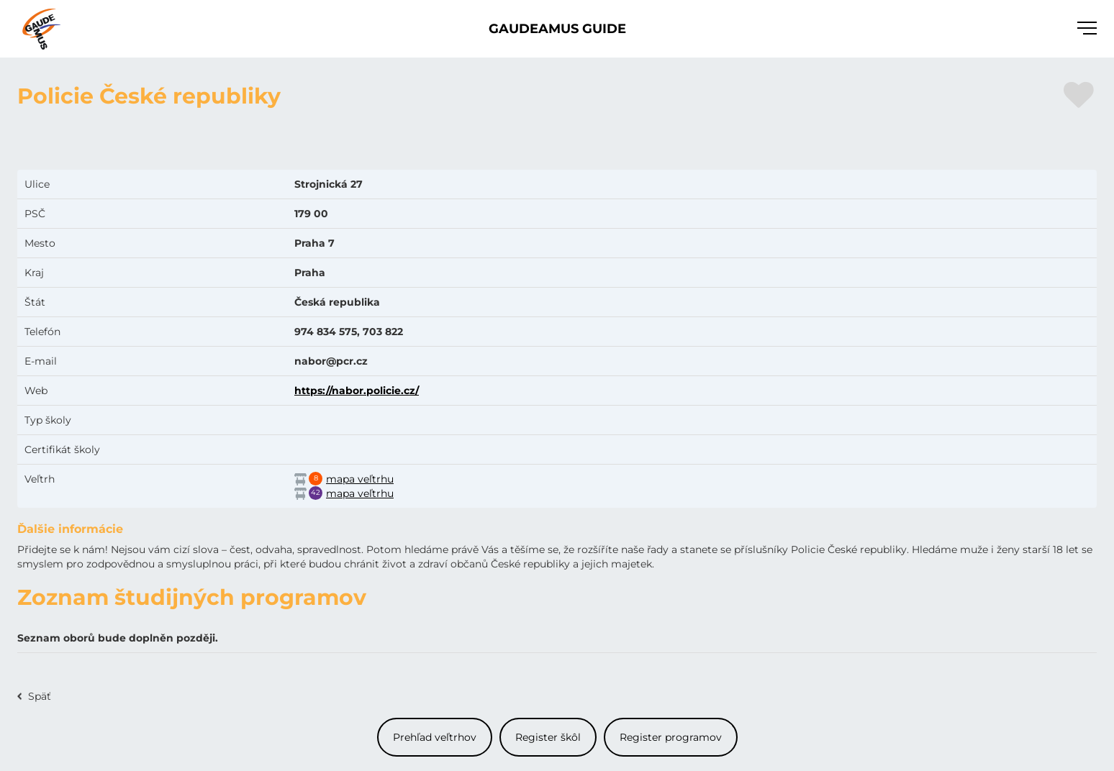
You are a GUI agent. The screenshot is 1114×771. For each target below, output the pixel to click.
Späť (39, 696)
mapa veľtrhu (360, 479)
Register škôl (548, 737)
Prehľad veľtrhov (434, 737)
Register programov (671, 737)
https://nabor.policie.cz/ (356, 390)
